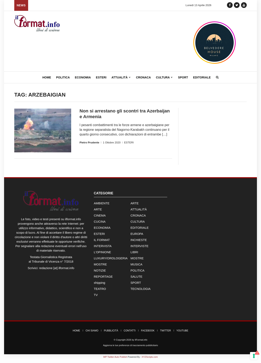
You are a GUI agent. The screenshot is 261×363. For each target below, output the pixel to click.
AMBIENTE (101, 206)
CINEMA (100, 218)
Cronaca (143, 77)
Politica (63, 77)
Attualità (121, 77)
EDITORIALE (139, 231)
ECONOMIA (102, 231)
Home (46, 77)
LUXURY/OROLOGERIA (111, 261)
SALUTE (136, 280)
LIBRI (134, 255)
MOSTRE (137, 261)
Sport (183, 77)
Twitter (165, 333)
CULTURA (137, 225)
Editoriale (202, 77)
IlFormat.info (141, 343)
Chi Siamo (92, 333)
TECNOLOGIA (140, 292)
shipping (99, 286)
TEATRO (100, 292)
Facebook (148, 333)
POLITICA (137, 273)
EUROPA (136, 237)
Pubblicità (111, 333)
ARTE (134, 206)
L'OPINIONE (102, 255)
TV (96, 298)
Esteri (101, 77)
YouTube (182, 333)
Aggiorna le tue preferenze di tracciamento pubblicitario (130, 348)
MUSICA (136, 267)
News (21, 5)
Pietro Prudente (89, 142)
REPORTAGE (103, 280)
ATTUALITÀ (138, 212)
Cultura (164, 77)
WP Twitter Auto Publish (115, 360)
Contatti (130, 333)
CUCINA (100, 225)
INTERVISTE (139, 249)
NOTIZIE (100, 273)
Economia (83, 77)
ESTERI (129, 142)
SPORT (135, 286)
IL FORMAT (102, 243)
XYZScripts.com (150, 360)
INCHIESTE (138, 243)
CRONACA (138, 218)
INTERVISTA (103, 249)
